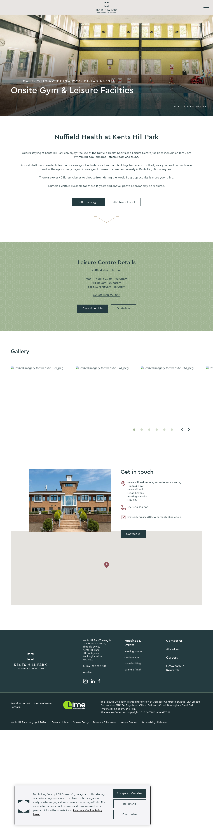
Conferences (132, 657)
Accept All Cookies (129, 793)
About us (172, 649)
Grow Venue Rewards (175, 668)
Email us (87, 672)
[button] (23, 805)
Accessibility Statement (155, 722)
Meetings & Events (133, 642)
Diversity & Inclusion (104, 722)
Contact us (174, 640)
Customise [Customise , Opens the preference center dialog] (130, 814)
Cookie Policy (81, 722)
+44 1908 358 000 (134, 507)
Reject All (129, 803)
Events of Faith (133, 669)
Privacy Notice (60, 722)
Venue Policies (129, 722)
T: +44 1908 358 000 (95, 666)
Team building (133, 663)
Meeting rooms (133, 651)
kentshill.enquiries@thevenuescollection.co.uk (151, 517)
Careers (172, 657)
